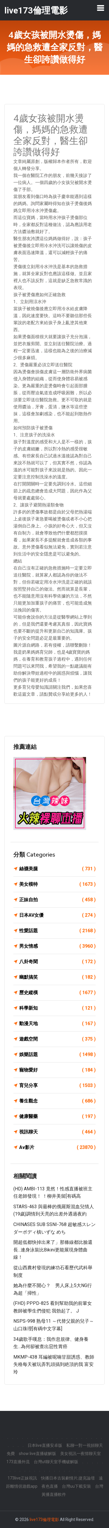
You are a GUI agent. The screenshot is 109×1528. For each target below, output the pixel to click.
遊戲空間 (57, 1039)
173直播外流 (18, 1461)
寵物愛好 (57, 1070)
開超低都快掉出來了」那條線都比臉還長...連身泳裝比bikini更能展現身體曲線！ (52, 1249)
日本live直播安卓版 (45, 1445)
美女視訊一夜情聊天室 (80, 1453)
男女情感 (57, 946)
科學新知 (57, 1008)
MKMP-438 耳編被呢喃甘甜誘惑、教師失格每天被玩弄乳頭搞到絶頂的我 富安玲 (53, 1364)
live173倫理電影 (44, 1519)
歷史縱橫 (57, 993)
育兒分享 (57, 1085)
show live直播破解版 (37, 1453)
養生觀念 (57, 1101)
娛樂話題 (57, 1054)
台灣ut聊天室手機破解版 (56, 1461)
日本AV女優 (57, 915)
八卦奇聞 (57, 962)
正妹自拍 (57, 900)
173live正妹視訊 (22, 1478)
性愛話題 (57, 931)
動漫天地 (57, 1024)
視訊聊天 (57, 1132)
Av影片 (57, 1147)
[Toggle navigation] (101, 8)
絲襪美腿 (57, 869)
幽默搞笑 (57, 977)
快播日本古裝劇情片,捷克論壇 (68, 1478)
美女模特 (57, 884)
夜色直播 (50, 1486)
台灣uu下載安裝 (76, 1486)
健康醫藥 (57, 1116)
